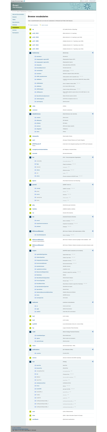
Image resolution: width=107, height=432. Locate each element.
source (38, 194)
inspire (34, 250)
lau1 (33, 316)
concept (38, 188)
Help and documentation (18, 14)
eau (37, 374)
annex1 (38, 220)
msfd (33, 331)
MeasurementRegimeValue (42, 272)
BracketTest (39, 368)
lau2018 (34, 324)
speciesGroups (39, 341)
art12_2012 (35, 33)
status (37, 131)
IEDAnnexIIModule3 (37, 239)
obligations (39, 128)
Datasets (14, 17)
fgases (34, 180)
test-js (37, 385)
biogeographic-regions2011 (42, 62)
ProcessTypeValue (40, 280)
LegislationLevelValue (41, 269)
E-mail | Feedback (16, 427)
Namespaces (15, 32)
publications (35, 349)
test (33, 361)
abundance (39, 56)
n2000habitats (39, 83)
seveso (34, 357)
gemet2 (34, 184)
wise (33, 415)
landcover (35, 302)
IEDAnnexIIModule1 (37, 231)
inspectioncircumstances (42, 223)
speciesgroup (39, 101)
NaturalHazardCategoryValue (43, 277)
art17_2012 (35, 45)
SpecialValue (39, 289)
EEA (18, 1)
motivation (38, 73)
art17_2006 (35, 41)
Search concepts (45, 25)
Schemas (14, 24)
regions (38, 338)
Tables (14, 19)
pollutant (38, 226)
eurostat (34, 153)
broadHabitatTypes (40, 335)
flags (37, 164)
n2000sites (38, 86)
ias (33, 212)
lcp (33, 328)
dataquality (39, 65)
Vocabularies (15, 27)
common (34, 110)
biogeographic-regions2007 (42, 59)
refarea (38, 170)
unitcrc (38, 176)
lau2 (33, 320)
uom (33, 411)
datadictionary (36, 114)
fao (33, 157)
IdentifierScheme (40, 266)
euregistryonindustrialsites (40, 149)
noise (34, 345)
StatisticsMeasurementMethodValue (44, 292)
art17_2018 (35, 49)
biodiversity (35, 52)
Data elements (15, 22)
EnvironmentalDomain (41, 263)
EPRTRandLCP (36, 144)
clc (37, 306)
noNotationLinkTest (40, 383)
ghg (33, 205)
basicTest (38, 365)
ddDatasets (39, 120)
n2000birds (39, 79)
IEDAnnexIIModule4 (37, 245)
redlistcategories (40, 98)
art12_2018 (35, 37)
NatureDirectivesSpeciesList (42, 95)
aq (33, 29)
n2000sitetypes (39, 89)
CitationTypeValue (40, 257)
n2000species (39, 92)
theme (37, 295)
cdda (33, 106)
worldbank (35, 419)
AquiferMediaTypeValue (41, 254)
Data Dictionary (23, 11)
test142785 (38, 388)
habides (34, 209)
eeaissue (38, 126)
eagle (37, 308)
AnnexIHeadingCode (41, 234)
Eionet (18, 11)
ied (33, 216)
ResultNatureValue (40, 283)
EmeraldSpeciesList (41, 67)
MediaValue (39, 275)
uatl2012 (38, 311)
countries (38, 353)
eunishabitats (39, 70)
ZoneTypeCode (39, 297)
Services (14, 30)
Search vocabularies (34, 25)
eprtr (33, 140)
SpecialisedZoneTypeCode (42, 286)
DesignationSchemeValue (42, 260)
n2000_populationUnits (41, 76)
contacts (38, 117)
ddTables (38, 123)
